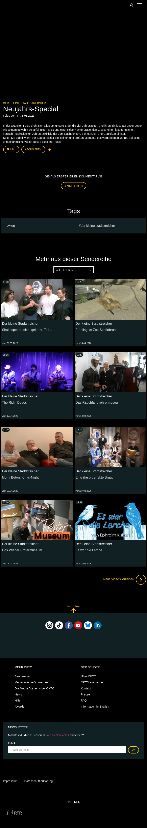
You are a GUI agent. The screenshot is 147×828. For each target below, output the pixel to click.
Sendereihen (23, 676)
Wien (11, 225)
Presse (85, 694)
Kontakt (86, 688)
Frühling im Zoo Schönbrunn (97, 330)
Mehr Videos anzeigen (124, 580)
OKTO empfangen (92, 682)
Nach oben (73, 609)
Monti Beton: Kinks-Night (20, 477)
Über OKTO (88, 676)
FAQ (84, 700)
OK (133, 749)
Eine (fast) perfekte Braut (94, 477)
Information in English (95, 706)
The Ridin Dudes (14, 402)
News (18, 694)
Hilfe (18, 700)
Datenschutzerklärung (38, 781)
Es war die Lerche (89, 550)
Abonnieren (33, 149)
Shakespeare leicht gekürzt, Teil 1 (27, 330)
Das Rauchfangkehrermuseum (98, 402)
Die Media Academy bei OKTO (34, 688)
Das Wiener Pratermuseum (22, 550)
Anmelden (74, 186)
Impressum (10, 781)
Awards (19, 706)
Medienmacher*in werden (31, 682)
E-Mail (13, 743)
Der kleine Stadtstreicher (24, 103)
